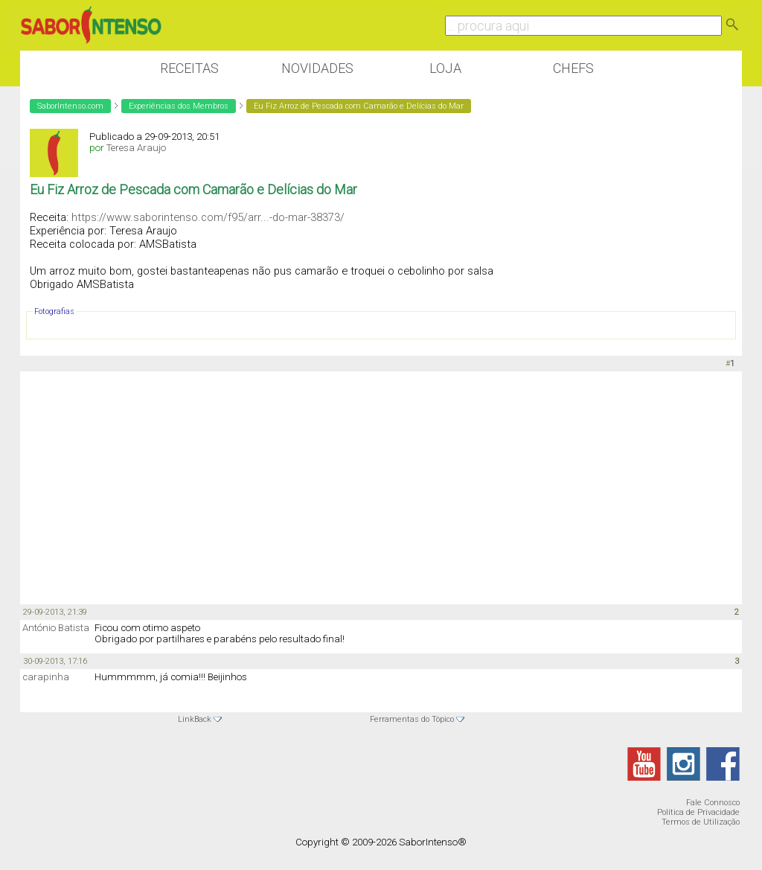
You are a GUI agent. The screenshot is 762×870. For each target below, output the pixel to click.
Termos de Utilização (701, 822)
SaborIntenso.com (70, 106)
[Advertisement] (381, 487)
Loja (445, 68)
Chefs (573, 68)
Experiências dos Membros (178, 106)
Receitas (189, 68)
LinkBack (194, 719)
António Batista (55, 627)
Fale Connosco (713, 802)
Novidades (317, 68)
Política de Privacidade (698, 812)
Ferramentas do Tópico (412, 719)
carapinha (45, 676)
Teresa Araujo (136, 147)
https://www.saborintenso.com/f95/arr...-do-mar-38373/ (208, 217)
